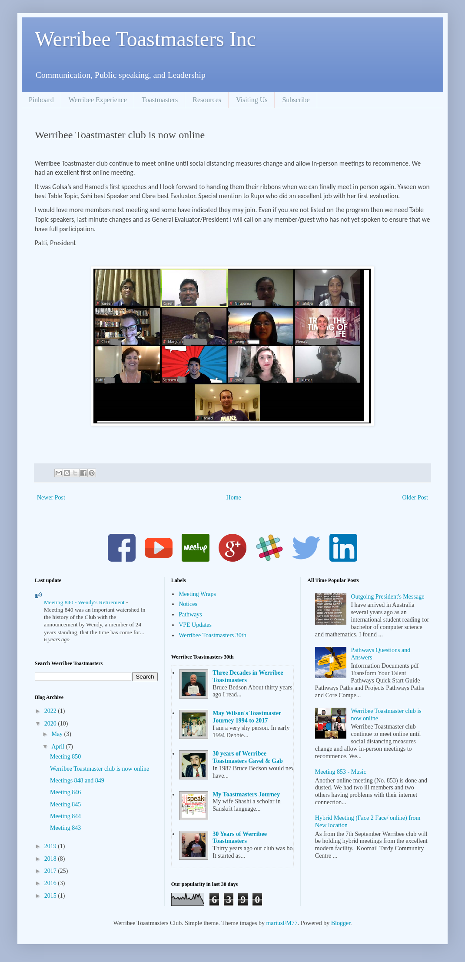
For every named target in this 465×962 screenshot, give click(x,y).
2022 (51, 711)
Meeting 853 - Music (340, 772)
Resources (207, 99)
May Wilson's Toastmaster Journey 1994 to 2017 (247, 717)
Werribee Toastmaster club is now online (99, 769)
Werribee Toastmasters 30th (212, 635)
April (58, 746)
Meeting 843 (65, 828)
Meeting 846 (65, 792)
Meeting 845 (65, 804)
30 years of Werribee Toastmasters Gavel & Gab (248, 757)
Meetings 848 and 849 (77, 780)
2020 (51, 723)
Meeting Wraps (197, 594)
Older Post (415, 497)
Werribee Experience (98, 99)
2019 (51, 846)
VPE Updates (195, 625)
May (57, 734)
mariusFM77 (281, 923)
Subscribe (295, 99)
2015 (51, 895)
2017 (51, 871)
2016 (51, 883)
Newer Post (51, 497)
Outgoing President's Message (387, 596)
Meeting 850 (65, 756)
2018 (51, 858)
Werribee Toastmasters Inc (145, 38)
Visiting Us (251, 99)
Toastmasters (160, 99)
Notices (188, 604)
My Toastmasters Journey (246, 794)
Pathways (190, 614)
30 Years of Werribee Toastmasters (240, 838)
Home (233, 497)
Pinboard (41, 99)
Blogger (340, 923)
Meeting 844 (65, 816)
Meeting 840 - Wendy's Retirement (85, 602)
